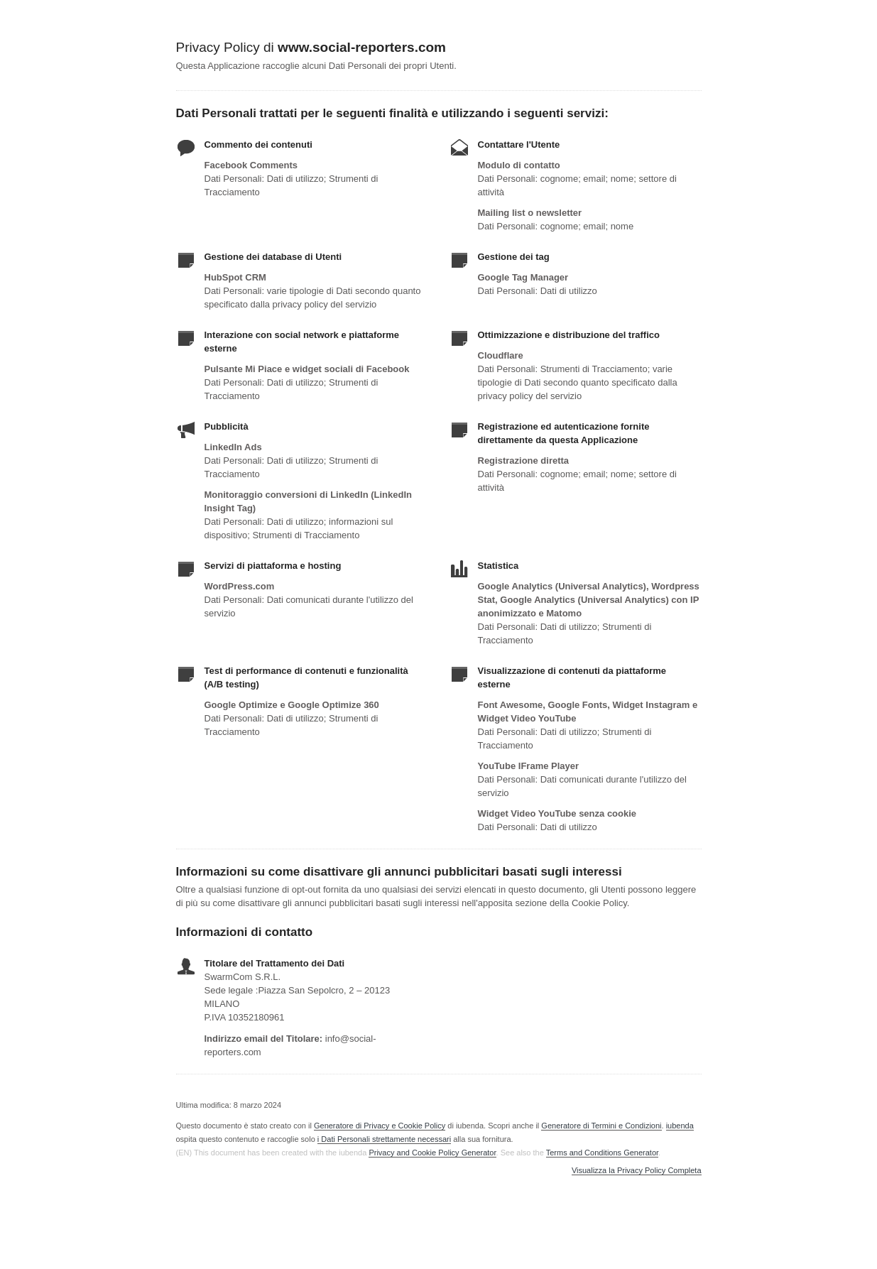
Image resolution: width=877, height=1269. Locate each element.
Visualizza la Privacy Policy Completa (637, 1171)
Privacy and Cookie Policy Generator (432, 1152)
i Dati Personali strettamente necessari (384, 1139)
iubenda (680, 1125)
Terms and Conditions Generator (602, 1152)
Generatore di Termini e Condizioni (601, 1125)
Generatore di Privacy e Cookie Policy (379, 1125)
